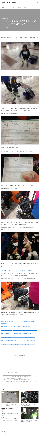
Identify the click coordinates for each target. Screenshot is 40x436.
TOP (37, 432)
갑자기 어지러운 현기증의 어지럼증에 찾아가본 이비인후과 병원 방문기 (17, 375)
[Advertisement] (20, 355)
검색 (35, 2)
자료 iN (4, 372)
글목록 (8, 7)
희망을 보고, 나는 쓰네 (10, 2)
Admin (19, 7)
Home (3, 7)
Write (25, 7)
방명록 (14, 7)
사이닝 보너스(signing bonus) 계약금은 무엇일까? (12, 378)
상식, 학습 (8, 372)
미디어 (31, 7)
